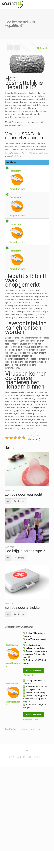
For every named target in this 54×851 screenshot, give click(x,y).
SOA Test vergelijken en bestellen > (22, 813)
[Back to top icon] (27, 834)
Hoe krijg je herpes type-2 (25, 635)
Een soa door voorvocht (23, 578)
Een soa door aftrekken (23, 691)
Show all (42, 48)
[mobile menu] (50, 4)
